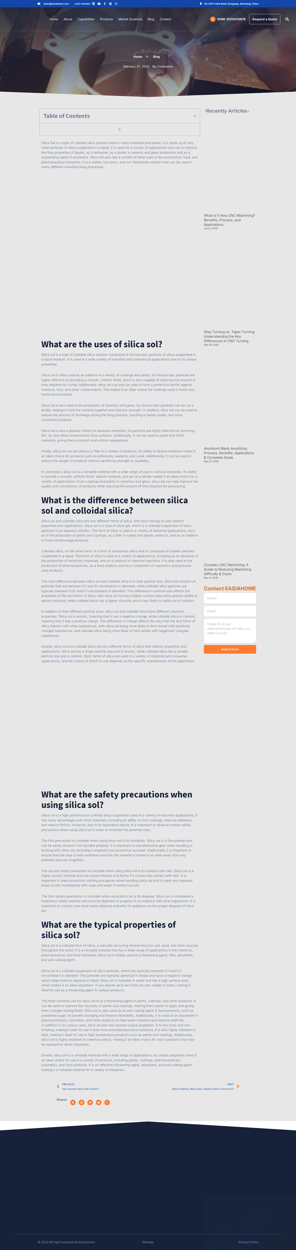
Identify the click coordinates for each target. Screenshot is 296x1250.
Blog (151, 19)
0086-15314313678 (231, 19)
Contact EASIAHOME (230, 588)
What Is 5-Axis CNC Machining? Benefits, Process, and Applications (229, 220)
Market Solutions (130, 19)
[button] (287, 19)
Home (53, 19)
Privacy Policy (248, 1242)
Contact (165, 19)
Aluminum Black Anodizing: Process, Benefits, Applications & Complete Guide (229, 453)
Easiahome (87, 1242)
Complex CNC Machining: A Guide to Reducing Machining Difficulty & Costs (227, 569)
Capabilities (86, 19)
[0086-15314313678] (213, 19)
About (68, 19)
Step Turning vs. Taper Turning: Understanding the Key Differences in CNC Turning (229, 336)
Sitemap (148, 1242)
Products (106, 19)
